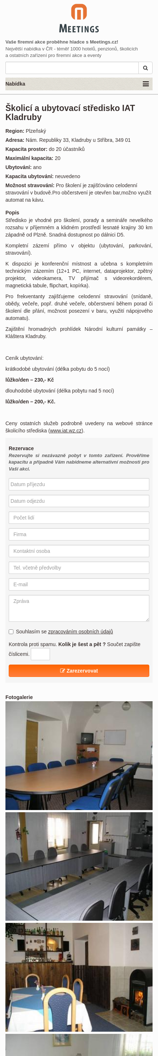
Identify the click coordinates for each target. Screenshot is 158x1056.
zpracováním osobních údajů (80, 631)
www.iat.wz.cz (66, 431)
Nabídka (77, 84)
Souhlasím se (61, 631)
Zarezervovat (79, 671)
